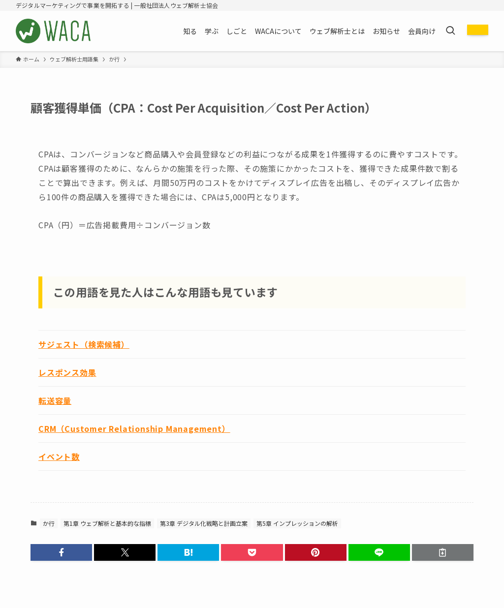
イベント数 (59, 456)
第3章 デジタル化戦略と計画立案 (204, 523)
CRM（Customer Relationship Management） (134, 428)
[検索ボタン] (450, 31)
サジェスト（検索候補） (83, 344)
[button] (61, 552)
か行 (49, 523)
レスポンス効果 (67, 372)
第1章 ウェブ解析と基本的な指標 (107, 523)
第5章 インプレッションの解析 (297, 523)
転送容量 (54, 400)
